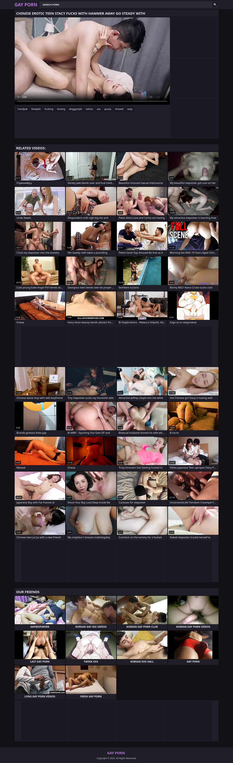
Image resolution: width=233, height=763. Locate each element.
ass (98, 109)
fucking (48, 109)
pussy (107, 109)
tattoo (89, 109)
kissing (61, 109)
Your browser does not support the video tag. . (92, 61)
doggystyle (75, 109)
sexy (130, 109)
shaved (119, 109)
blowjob (36, 109)
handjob (23, 109)
